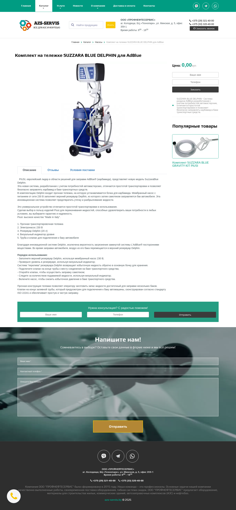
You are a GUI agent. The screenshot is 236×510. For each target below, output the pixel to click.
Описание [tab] (29, 170)
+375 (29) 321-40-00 (201, 20)
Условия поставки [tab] (82, 170)
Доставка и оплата (124, 5)
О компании (98, 5)
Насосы (99, 42)
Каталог (44, 5)
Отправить (185, 314)
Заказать (195, 89)
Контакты (149, 5)
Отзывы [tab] (53, 170)
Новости (78, 5)
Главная (26, 5)
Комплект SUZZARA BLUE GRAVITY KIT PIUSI (190, 164)
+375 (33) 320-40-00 (201, 24)
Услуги (61, 5)
